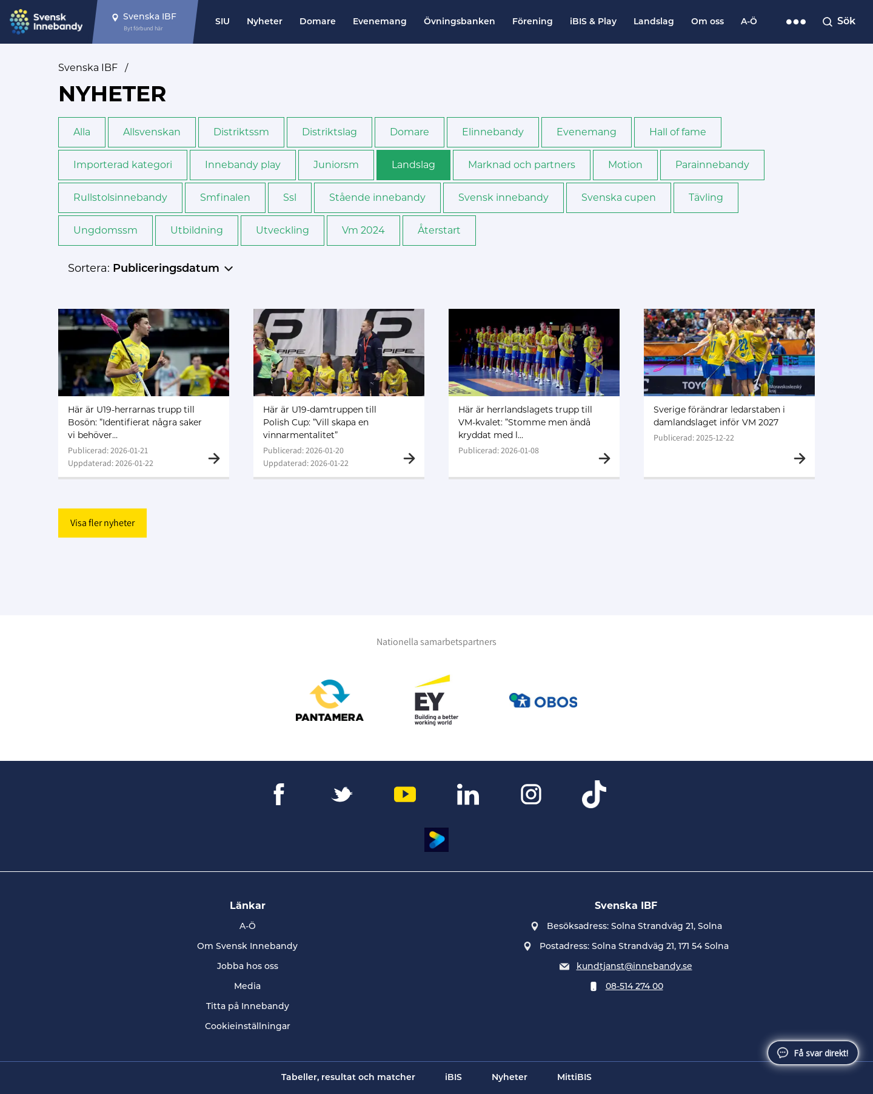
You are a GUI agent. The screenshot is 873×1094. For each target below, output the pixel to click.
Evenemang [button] (587, 132)
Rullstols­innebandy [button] (120, 197)
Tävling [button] (706, 197)
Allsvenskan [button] (152, 132)
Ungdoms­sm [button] (105, 230)
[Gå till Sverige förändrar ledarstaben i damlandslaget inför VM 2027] (729, 393)
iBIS (453, 1077)
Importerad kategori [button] (122, 165)
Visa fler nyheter (102, 522)
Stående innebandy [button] (377, 197)
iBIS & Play (593, 22)
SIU (222, 22)
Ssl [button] (289, 197)
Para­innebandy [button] (712, 165)
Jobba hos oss (247, 966)
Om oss (707, 22)
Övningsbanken (459, 22)
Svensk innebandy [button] (503, 197)
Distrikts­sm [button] (241, 132)
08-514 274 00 (634, 986)
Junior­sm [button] (336, 165)
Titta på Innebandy (247, 1006)
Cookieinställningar (247, 1027)
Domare (317, 22)
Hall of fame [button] (677, 132)
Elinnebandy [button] (493, 132)
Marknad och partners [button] (521, 165)
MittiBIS (574, 1077)
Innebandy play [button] (243, 165)
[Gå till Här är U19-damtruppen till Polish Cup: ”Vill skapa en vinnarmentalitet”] (338, 393)
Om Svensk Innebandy (247, 946)
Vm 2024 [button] (363, 230)
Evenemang (380, 22)
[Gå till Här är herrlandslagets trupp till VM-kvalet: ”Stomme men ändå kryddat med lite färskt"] (534, 393)
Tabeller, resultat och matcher (348, 1077)
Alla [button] (81, 132)
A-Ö (749, 22)
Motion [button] (625, 165)
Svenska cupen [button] (618, 197)
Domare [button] (409, 132)
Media (247, 986)
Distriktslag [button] (329, 132)
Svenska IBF (88, 67)
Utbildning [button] (196, 230)
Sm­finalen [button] (225, 197)
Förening (532, 22)
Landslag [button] (413, 165)
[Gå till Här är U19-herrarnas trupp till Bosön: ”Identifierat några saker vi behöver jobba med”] (143, 393)
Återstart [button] (439, 230)
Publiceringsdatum (166, 269)
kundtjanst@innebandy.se (634, 966)
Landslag (654, 22)
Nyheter (265, 22)
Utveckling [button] (282, 230)
